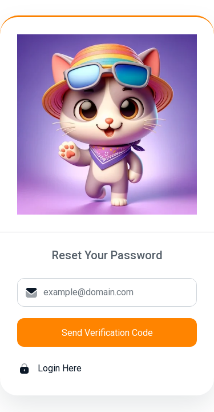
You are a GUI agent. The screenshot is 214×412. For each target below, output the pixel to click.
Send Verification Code (107, 332)
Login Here (51, 368)
